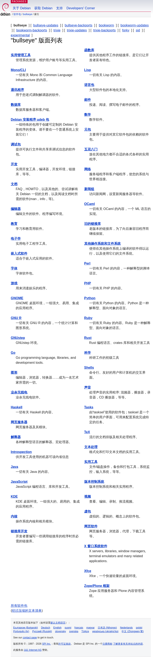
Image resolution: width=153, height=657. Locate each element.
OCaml (89, 204)
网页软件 (91, 526)
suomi (68, 627)
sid (138, 30)
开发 (14, 164)
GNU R (16, 318)
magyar (90, 627)
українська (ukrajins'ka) (105, 631)
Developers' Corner (80, 8)
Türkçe (85, 631)
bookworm (106, 25)
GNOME (17, 298)
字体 (14, 268)
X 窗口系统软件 (95, 546)
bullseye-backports (78, 25)
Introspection (21, 452)
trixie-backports (104, 30)
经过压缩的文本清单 (27, 610)
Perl (87, 263)
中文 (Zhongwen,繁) (133, 631)
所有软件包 (19, 605)
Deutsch (45, 627)
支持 (59, 8)
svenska (73, 631)
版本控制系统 (94, 481)
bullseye (27, 14)
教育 (14, 223)
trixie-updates (77, 30)
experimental (20, 35)
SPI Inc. (46, 643)
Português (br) (21, 631)
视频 (87, 496)
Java (14, 467)
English (57, 627)
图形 (14, 372)
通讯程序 (17, 90)
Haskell (16, 407)
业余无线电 (19, 392)
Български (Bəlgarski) (25, 627)
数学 (87, 114)
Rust (88, 338)
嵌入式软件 (19, 253)
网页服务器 (19, 422)
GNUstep (18, 338)
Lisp (87, 70)
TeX (87, 432)
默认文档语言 (58, 622)
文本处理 (91, 447)
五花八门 (91, 149)
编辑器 (16, 209)
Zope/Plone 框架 (97, 586)
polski (139, 627)
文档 (14, 184)
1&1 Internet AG (32, 650)
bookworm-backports (31, 30)
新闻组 (89, 189)
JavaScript (19, 481)
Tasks (88, 407)
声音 (87, 387)
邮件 (87, 99)
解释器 (16, 437)
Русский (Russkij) (42, 631)
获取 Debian (43, 8)
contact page (30, 637)
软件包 (17, 14)
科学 (87, 352)
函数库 (89, 50)
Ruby (88, 318)
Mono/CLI (18, 70)
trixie (56, 30)
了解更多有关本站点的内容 (128, 643)
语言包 (89, 85)
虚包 (87, 511)
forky (125, 30)
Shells (89, 367)
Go (13, 352)
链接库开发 (19, 531)
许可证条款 (64, 643)
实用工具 (91, 462)
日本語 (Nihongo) (107, 627)
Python (89, 298)
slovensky (60, 631)
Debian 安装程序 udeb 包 (30, 119)
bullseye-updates (45, 25)
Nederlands (126, 627)
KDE (14, 496)
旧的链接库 (92, 223)
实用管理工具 (21, 55)
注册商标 (107, 643)
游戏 (14, 283)
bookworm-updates (134, 25)
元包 (87, 129)
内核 (14, 516)
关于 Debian (22, 8)
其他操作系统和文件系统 (102, 243)
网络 (87, 169)
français (79, 627)
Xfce (87, 571)
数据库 (16, 104)
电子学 (16, 238)
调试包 (16, 144)
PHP (87, 283)
